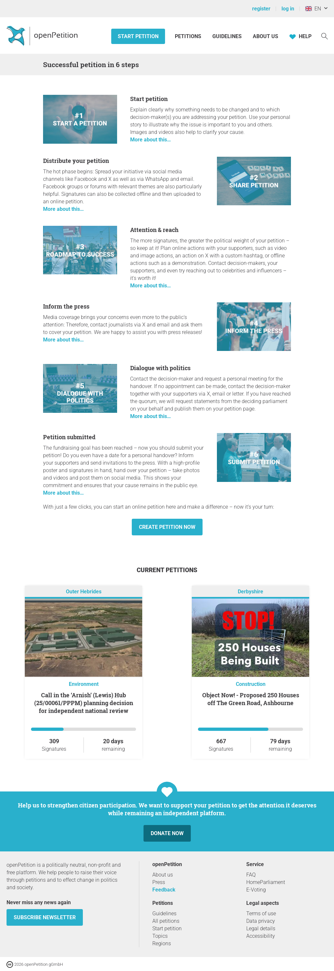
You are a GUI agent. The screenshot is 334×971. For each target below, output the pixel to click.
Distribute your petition (76, 161)
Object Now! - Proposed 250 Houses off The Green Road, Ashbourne (250, 699)
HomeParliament (265, 882)
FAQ (251, 875)
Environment (84, 684)
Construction (251, 684)
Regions (161, 943)
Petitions (189, 36)
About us (265, 36)
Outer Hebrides (83, 591)
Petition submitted (69, 437)
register (261, 9)
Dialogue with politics (160, 368)
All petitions (165, 921)
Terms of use (261, 913)
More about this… (150, 140)
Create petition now (167, 527)
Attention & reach (154, 230)
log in (287, 9)
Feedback (163, 890)
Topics (160, 936)
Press (158, 882)
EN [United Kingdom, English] (313, 9)
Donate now (167, 833)
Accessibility (260, 936)
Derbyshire (250, 591)
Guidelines (227, 36)
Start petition (138, 36)
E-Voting (256, 890)
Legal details (260, 928)
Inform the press (66, 306)
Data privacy (260, 921)
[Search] (324, 35)
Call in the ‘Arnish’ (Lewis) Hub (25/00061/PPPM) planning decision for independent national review (83, 703)
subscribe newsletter (45, 917)
